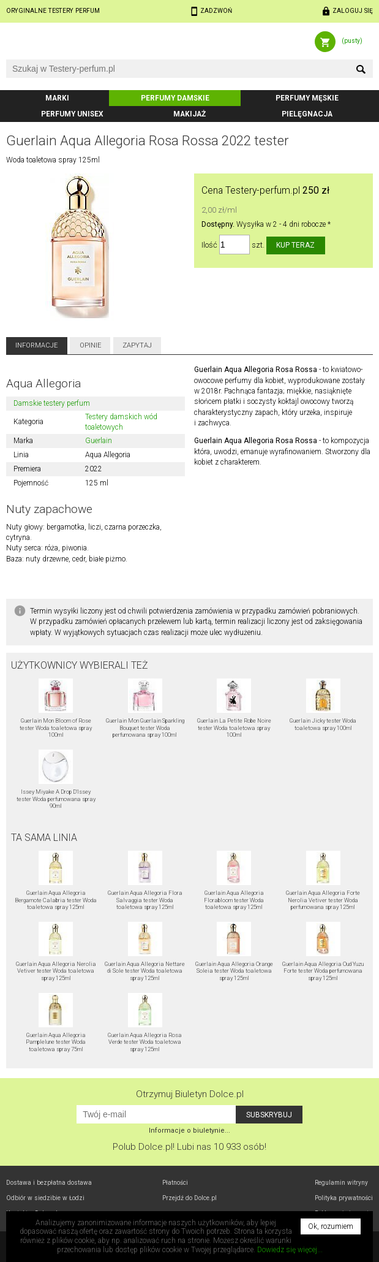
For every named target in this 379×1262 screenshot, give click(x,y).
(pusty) (352, 40)
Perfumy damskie (175, 98)
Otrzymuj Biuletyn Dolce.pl (190, 1094)
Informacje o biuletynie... (189, 1131)
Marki (57, 98)
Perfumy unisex (72, 114)
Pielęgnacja (307, 114)
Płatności (175, 1182)
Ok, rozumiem (330, 1226)
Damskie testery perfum (51, 403)
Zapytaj (137, 345)
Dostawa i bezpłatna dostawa (49, 1182)
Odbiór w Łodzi (45, 1198)
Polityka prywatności (344, 1198)
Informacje (36, 345)
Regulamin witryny (341, 1182)
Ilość (209, 244)
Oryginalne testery (53, 10)
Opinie (90, 345)
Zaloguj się (352, 10)
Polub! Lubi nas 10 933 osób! (189, 1146)
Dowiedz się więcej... (290, 1249)
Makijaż (189, 114)
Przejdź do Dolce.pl (189, 1198)
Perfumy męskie (307, 98)
